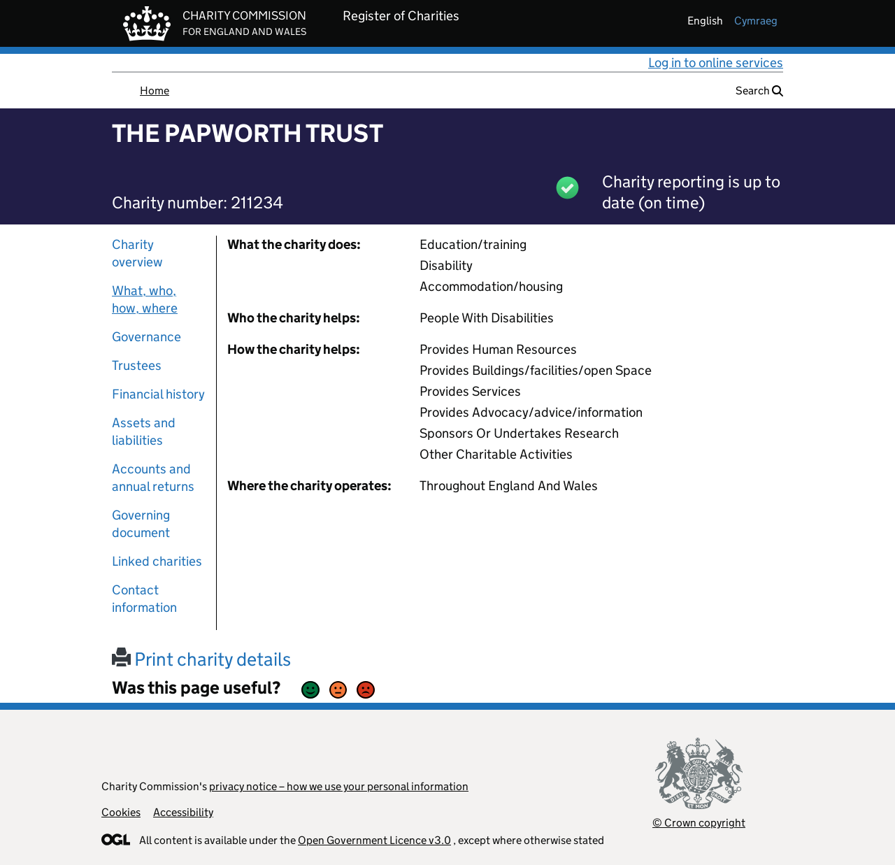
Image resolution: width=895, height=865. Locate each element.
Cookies (121, 812)
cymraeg (756, 20)
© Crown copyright (698, 822)
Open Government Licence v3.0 (374, 840)
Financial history (158, 394)
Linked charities (157, 561)
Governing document (141, 524)
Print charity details (201, 659)
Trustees (137, 365)
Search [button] (759, 90)
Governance (146, 337)
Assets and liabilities (144, 431)
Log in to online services (715, 63)
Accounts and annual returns (153, 477)
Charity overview (137, 253)
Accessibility (183, 812)
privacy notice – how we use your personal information (338, 786)
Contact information (144, 598)
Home (154, 90)
